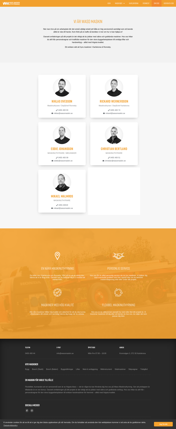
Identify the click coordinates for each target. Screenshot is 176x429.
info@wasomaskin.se (65, 353)
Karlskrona (133, 3)
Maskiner (120, 3)
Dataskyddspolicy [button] (11, 425)
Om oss (156, 3)
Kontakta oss (169, 3)
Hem (109, 3)
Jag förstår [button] (163, 424)
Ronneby (146, 3)
